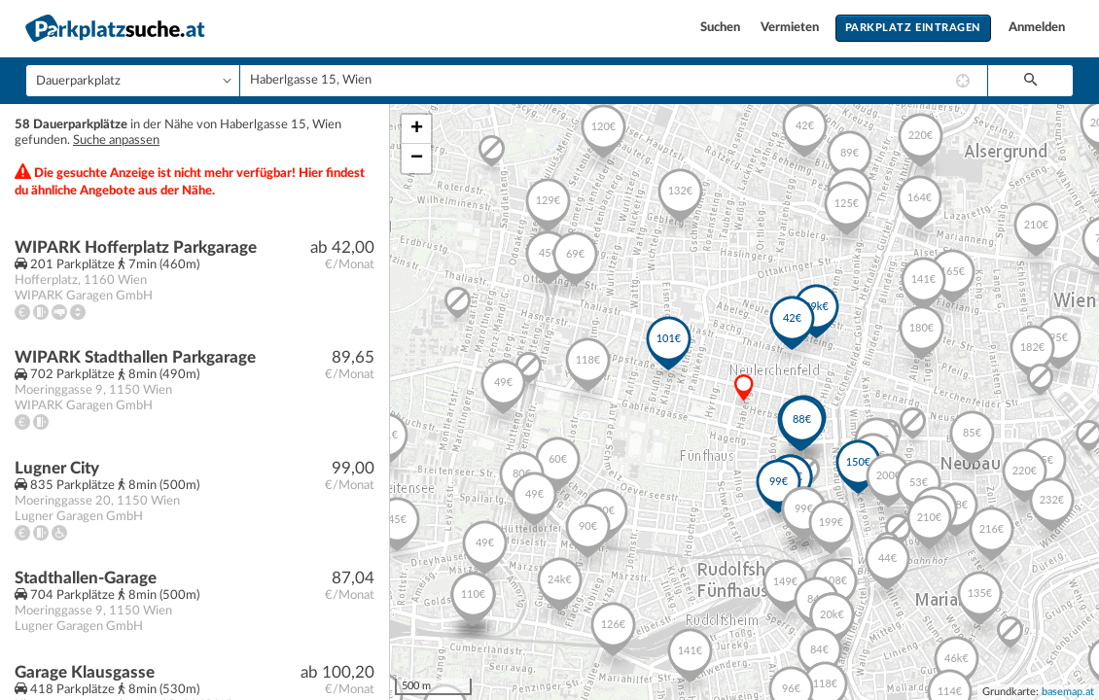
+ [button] (416, 129)
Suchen (721, 27)
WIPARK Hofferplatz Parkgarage (136, 247)
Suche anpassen (116, 140)
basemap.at (1068, 691)
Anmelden (1037, 27)
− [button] (416, 158)
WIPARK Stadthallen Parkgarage (135, 357)
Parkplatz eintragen (913, 27)
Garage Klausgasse (85, 672)
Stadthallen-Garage (86, 578)
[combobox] (613, 80)
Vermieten (791, 27)
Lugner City (57, 468)
